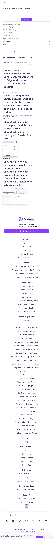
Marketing (26, 455)
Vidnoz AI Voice (26, 254)
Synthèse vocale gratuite (26, 397)
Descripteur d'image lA (26, 419)
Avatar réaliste (26, 287)
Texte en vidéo (26, 324)
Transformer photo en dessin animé (26, 364)
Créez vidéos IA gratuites (26, 231)
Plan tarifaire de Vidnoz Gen (26, 274)
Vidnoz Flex (26, 251)
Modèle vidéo (26, 294)
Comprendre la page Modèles (8, 26)
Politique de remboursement (26, 532)
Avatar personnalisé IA (26, 305)
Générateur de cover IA (26, 408)
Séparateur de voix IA (26, 401)
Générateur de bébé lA (26, 383)
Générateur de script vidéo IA (26, 346)
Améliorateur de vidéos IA (26, 328)
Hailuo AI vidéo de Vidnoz (26, 433)
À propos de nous (26, 474)
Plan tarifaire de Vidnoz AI (26, 267)
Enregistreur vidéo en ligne (26, 350)
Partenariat (26, 478)
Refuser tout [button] (48, 536)
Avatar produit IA (26, 298)
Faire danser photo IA (26, 332)
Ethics (45, 530)
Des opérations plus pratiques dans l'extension (11, 30)
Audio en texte (26, 339)
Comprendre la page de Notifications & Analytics (11, 24)
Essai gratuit (26, 19)
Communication (26, 458)
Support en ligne (26, 503)
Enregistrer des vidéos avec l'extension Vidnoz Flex (11, 37)
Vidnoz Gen (26, 247)
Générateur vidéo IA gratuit (26, 301)
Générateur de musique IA (26, 404)
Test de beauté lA (26, 379)
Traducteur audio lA (26, 412)
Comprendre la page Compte (8, 27)
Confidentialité (31, 530)
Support (4, 8)
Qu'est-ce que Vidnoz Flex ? (7, 32)
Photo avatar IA (26, 290)
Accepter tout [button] (39, 536)
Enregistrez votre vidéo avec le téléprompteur (11, 38)
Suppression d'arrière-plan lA (26, 368)
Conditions (39, 530)
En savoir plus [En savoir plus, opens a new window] (20, 536)
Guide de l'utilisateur (26, 499)
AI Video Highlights (26, 386)
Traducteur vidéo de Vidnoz (26, 258)
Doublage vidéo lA (26, 335)
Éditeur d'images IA (26, 375)
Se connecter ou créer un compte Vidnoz (10, 35)
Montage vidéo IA (26, 308)
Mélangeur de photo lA (26, 361)
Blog (26, 442)
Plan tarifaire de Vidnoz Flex (26, 278)
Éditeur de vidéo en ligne (26, 353)
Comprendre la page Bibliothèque (9, 29)
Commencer (9, 8)
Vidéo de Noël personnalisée (26, 312)
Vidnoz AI (26, 243)
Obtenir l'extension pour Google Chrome (10, 90)
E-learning (26, 465)
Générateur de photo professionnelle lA (26, 357)
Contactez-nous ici (17, 206)
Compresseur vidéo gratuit (26, 343)
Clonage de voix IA (26, 390)
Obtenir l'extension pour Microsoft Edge (10, 92)
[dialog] (26, 537)
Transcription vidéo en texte (26, 423)
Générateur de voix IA (27, 393)
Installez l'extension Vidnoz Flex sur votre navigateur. (21, 8)
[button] (17, 537)
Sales (26, 451)
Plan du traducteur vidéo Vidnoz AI (26, 271)
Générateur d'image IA (26, 426)
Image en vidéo (26, 372)
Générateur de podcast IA (26, 430)
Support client (26, 462)
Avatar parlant (26, 321)
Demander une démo (26, 490)
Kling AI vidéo (26, 415)
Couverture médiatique (26, 481)
